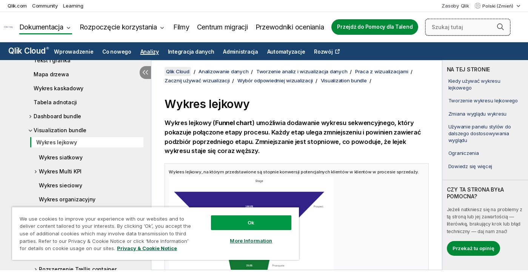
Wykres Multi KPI (60, 171)
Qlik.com (17, 6)
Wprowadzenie (73, 52)
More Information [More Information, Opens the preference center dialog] (251, 241)
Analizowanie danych (223, 71)
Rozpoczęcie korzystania (118, 27)
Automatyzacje (286, 52)
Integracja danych (191, 52)
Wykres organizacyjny (67, 199)
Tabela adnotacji (55, 102)
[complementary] (485, 165)
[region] (155, 233)
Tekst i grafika (52, 60)
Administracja (240, 52)
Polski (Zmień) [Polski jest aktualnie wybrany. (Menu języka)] (498, 6)
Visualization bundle (60, 130)
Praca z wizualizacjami (381, 71)
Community (45, 6)
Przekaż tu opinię (473, 248)
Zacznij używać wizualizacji (197, 80)
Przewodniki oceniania (290, 27)
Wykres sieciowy (60, 185)
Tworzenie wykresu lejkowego (483, 100)
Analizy (149, 52)
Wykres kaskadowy (58, 88)
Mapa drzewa (51, 74)
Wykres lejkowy (56, 142)
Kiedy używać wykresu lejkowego (474, 84)
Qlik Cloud (28, 51)
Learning (73, 6)
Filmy (181, 27)
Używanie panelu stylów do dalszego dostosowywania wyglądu (479, 133)
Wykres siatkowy (60, 157)
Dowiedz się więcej (470, 166)
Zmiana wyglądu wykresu (477, 114)
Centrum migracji (222, 27)
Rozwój (323, 52)
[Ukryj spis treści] (145, 72)
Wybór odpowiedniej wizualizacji (275, 80)
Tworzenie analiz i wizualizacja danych (302, 71)
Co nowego (116, 52)
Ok (251, 222)
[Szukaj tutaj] (468, 27)
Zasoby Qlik (455, 6)
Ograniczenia (463, 153)
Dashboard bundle (57, 116)
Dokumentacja (41, 27)
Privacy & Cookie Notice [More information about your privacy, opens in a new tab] (147, 248)
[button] (500, 27)
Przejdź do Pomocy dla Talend (375, 27)
